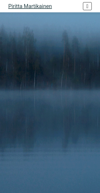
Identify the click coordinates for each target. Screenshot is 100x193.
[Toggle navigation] (87, 6)
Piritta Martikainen (30, 6)
